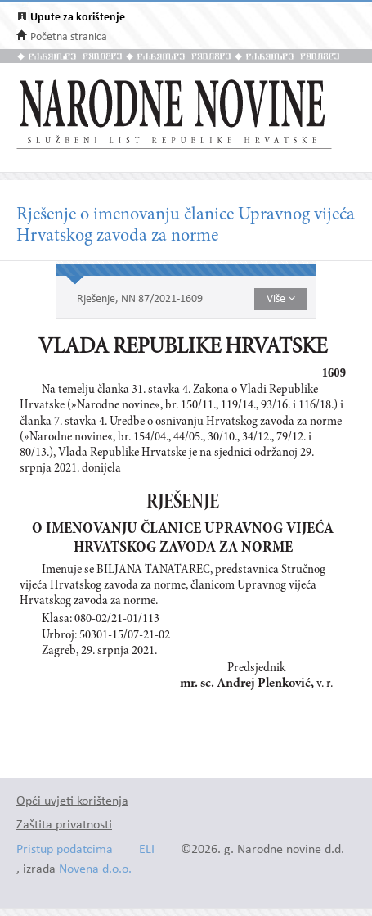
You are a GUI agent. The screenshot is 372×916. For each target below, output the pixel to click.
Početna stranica (68, 37)
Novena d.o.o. (95, 870)
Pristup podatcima (64, 850)
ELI (147, 850)
